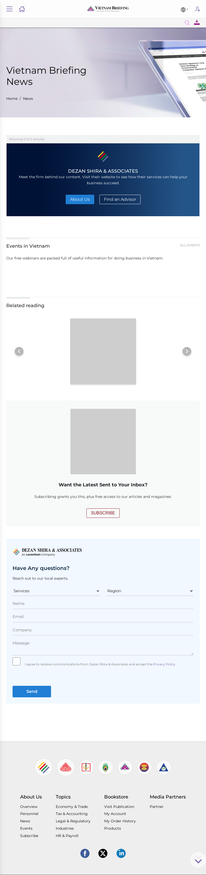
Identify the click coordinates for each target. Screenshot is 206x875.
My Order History (120, 821)
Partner (157, 806)
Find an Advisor (120, 199)
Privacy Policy (163, 664)
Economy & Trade (72, 806)
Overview (28, 806)
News (28, 98)
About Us (80, 199)
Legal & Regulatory (73, 821)
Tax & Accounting (72, 813)
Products (112, 828)
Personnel (29, 813)
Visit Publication (119, 806)
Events (26, 828)
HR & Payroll (67, 835)
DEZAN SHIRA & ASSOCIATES (103, 171)
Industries (65, 828)
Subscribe (197, 10)
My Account (115, 813)
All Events (190, 245)
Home (12, 98)
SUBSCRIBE (103, 513)
